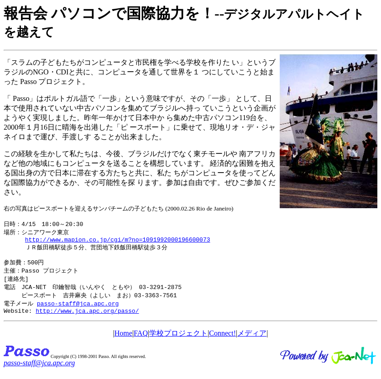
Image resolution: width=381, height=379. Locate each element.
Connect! (222, 341)
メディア (251, 341)
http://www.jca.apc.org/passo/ (87, 319)
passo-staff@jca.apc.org (78, 310)
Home (123, 341)
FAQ (141, 341)
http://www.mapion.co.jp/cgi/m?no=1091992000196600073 (117, 241)
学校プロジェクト (178, 341)
